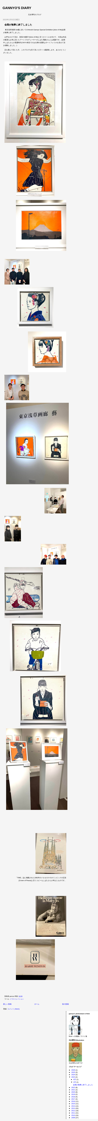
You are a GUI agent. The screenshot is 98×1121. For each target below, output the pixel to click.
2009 (73, 1118)
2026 (73, 1070)
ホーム (36, 1004)
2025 (73, 1072)
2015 (73, 1104)
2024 (73, 1075)
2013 (73, 1108)
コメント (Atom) (13, 1009)
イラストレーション (17, 999)
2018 (73, 1097)
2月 (74, 1082)
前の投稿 (65, 1004)
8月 (74, 1079)
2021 (73, 1090)
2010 (73, 1115)
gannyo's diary (17, 8)
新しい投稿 (7, 1004)
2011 (73, 1113)
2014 (73, 1106)
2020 (73, 1092)
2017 (73, 1099)
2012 (73, 1111)
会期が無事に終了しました (18, 24)
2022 (73, 1087)
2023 (73, 1077)
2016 (73, 1101)
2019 (73, 1094)
